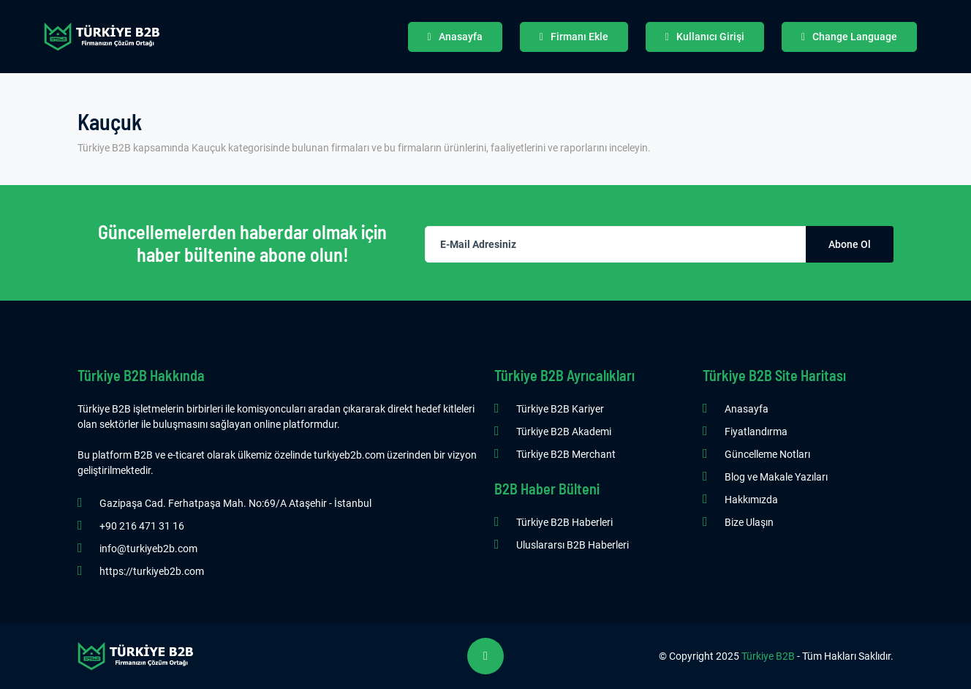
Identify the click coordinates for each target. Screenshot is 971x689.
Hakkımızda (751, 499)
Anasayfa (455, 36)
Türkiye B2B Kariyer (560, 409)
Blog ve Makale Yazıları (776, 477)
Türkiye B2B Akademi (563, 431)
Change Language (849, 36)
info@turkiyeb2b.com (148, 548)
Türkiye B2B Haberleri (564, 522)
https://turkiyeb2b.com (151, 571)
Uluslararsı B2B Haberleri (572, 545)
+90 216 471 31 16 (141, 526)
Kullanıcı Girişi (704, 36)
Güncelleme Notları (767, 454)
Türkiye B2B (768, 656)
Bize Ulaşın (749, 522)
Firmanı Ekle (574, 36)
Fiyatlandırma (756, 431)
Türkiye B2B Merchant (566, 454)
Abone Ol (849, 244)
